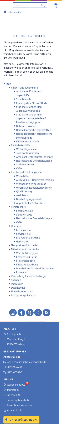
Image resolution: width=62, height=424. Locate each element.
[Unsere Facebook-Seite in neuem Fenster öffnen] (21, 312)
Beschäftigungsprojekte (29, 199)
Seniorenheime (24, 211)
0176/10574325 (13, 367)
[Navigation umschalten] (5, 5)
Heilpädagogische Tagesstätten (33, 130)
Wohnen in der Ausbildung (31, 184)
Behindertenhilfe (20, 145)
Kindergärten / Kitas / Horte (32, 103)
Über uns (16, 226)
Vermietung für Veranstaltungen (29, 276)
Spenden (16, 280)
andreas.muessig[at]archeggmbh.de (24, 362)
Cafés (19, 169)
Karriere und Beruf (26, 257)
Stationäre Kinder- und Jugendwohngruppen (29, 109)
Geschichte (22, 242)
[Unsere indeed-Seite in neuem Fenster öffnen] (38, 312)
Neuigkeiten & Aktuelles (24, 245)
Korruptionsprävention (23, 296)
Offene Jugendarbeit (27, 142)
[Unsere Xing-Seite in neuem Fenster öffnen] (30, 312)
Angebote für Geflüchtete (30, 203)
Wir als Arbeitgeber (27, 253)
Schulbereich (23, 99)
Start (8, 84)
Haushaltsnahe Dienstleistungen (34, 161)
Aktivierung (22, 196)
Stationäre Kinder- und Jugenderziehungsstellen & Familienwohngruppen (31, 119)
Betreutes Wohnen (26, 126)
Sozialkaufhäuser (25, 165)
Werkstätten (23, 176)
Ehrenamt (21, 272)
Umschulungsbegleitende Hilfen (34, 188)
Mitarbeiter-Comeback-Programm (35, 269)
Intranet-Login (13, 411)
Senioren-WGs (24, 215)
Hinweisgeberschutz (22, 292)
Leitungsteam (23, 230)
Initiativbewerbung (27, 265)
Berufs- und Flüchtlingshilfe (26, 172)
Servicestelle (23, 234)
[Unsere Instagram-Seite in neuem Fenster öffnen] (13, 312)
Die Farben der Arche (28, 238)
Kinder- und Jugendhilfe (24, 88)
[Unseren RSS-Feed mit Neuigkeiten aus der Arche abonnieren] (46, 312)
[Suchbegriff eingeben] (27, 5)
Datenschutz (18, 288)
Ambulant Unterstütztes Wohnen (34, 157)
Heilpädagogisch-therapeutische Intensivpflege (34, 136)
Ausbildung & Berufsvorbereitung (35, 180)
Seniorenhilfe (18, 207)
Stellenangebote (25, 261)
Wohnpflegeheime (26, 149)
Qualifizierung (24, 192)
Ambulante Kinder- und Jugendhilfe (29, 93)
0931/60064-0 (12, 373)
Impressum (17, 284)
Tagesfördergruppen (27, 153)
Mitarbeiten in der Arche (25, 249)
